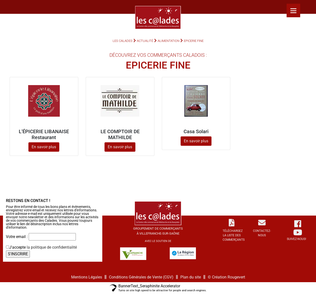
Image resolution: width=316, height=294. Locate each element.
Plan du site (190, 277)
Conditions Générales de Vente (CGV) (141, 277)
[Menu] (293, 10)
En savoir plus (44, 147)
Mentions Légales (86, 277)
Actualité (145, 41)
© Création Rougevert (226, 277)
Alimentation (168, 41)
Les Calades (122, 41)
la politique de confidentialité (52, 247)
